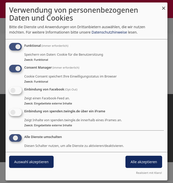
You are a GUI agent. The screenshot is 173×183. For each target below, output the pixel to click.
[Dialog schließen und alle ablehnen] (163, 6)
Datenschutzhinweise (109, 32)
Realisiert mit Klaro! (149, 173)
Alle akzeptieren (144, 161)
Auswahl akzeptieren (31, 161)
